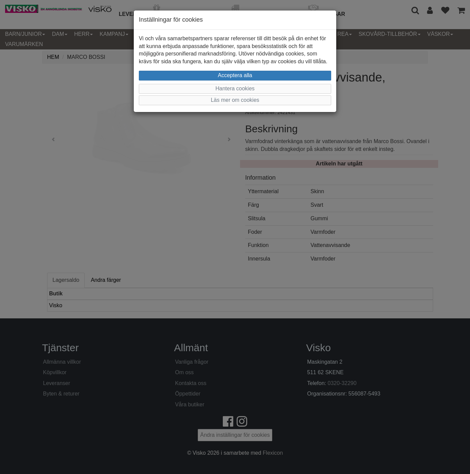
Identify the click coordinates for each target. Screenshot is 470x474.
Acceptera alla (235, 75)
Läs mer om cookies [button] (235, 100)
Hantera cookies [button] (235, 88)
